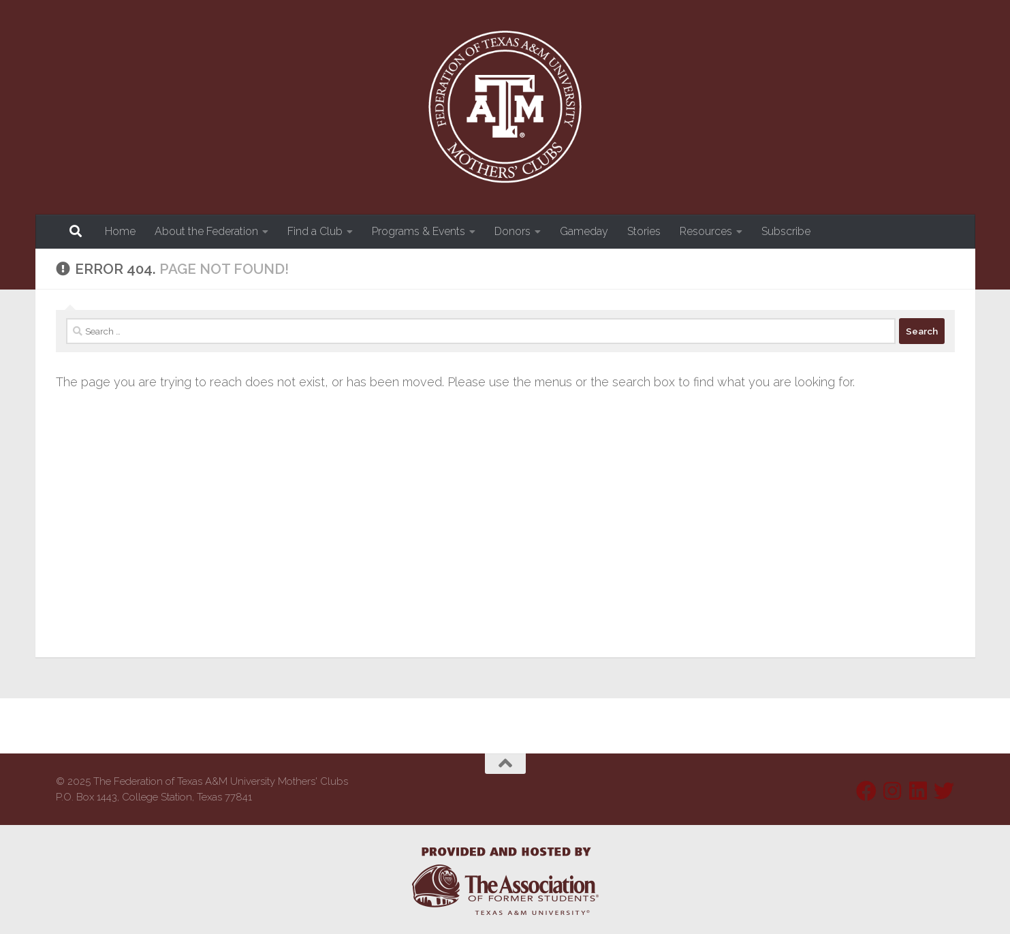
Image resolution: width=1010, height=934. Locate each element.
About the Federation (206, 231)
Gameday (584, 231)
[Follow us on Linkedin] (918, 791)
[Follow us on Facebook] (866, 791)
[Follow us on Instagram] (892, 791)
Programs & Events (418, 231)
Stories (644, 231)
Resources (706, 231)
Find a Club (315, 231)
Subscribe (785, 231)
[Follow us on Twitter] (944, 791)
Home (120, 231)
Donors (512, 231)
